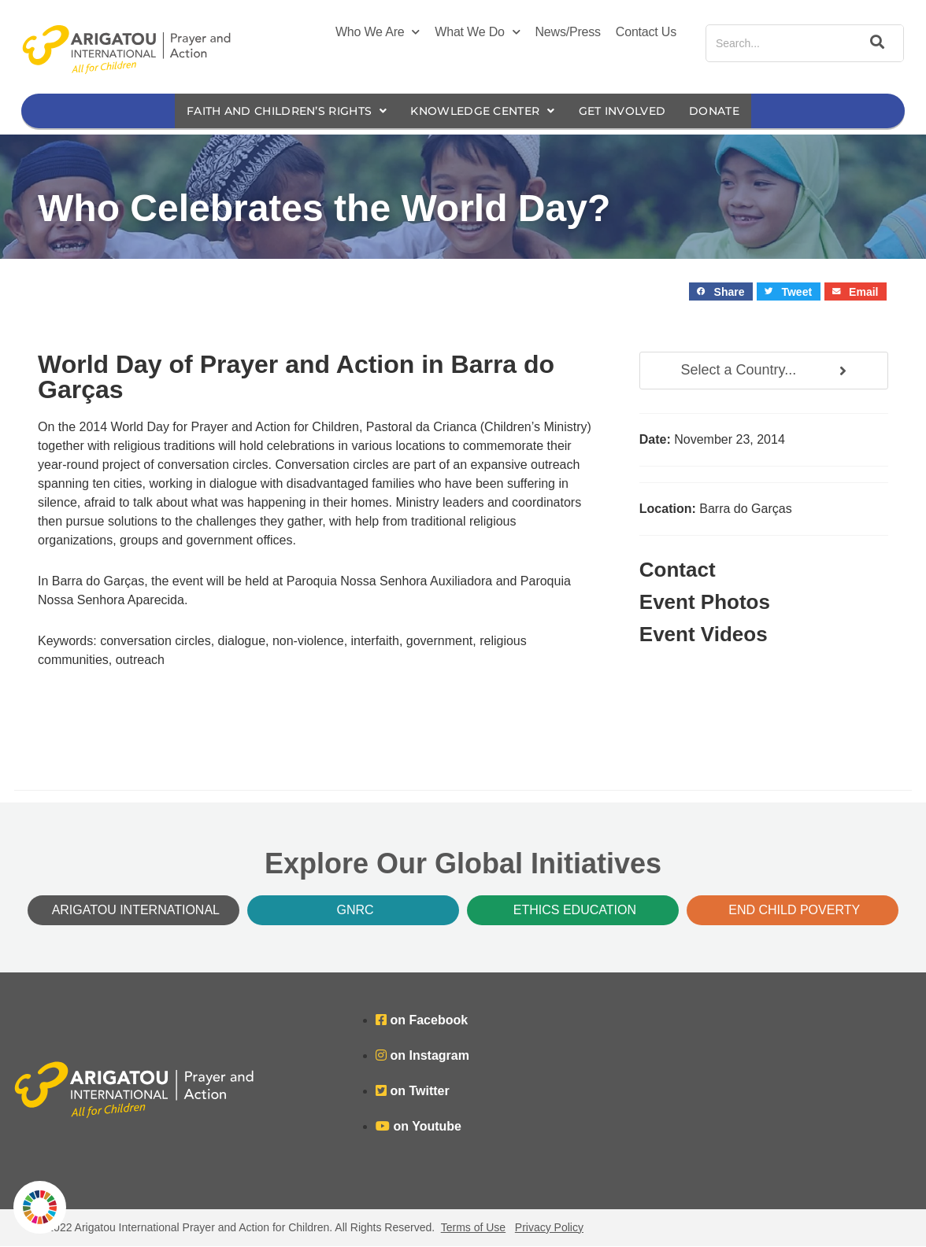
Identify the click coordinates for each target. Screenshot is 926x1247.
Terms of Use (473, 1228)
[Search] (874, 43)
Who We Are (377, 32)
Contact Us (646, 32)
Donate (731, 111)
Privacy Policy (549, 1228)
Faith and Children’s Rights (275, 111)
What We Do (477, 32)
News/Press (568, 32)
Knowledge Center (484, 111)
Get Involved (634, 111)
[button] (721, 292)
